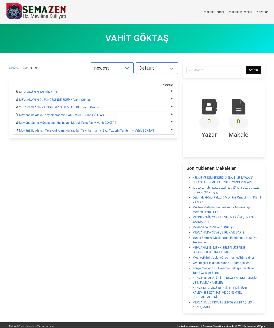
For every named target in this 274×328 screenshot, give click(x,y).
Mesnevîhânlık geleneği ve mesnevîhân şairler (223, 257)
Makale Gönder (17, 326)
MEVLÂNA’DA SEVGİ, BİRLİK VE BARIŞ (218, 232)
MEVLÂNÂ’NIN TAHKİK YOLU (38, 92)
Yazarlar (50, 326)
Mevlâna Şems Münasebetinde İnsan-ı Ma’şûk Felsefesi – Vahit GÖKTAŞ (67, 123)
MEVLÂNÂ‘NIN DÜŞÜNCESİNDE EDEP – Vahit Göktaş (55, 100)
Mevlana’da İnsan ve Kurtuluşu (213, 227)
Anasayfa (14, 68)
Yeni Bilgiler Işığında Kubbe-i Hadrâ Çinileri (221, 263)
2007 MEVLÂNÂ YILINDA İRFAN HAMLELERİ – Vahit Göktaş (59, 107)
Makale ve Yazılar (35, 326)
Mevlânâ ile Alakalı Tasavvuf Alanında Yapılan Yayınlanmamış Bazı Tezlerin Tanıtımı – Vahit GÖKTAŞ (86, 130)
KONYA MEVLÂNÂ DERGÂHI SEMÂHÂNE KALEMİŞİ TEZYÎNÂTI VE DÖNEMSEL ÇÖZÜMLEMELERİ (220, 292)
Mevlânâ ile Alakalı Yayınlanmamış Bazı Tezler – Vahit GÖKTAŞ (61, 115)
